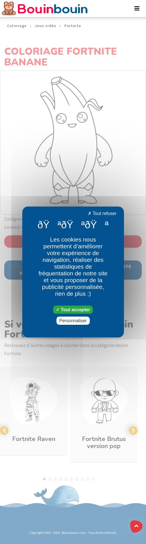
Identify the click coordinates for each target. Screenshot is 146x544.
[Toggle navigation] (137, 8)
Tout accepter (73, 309)
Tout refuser (102, 213)
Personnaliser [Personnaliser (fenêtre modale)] (73, 320)
